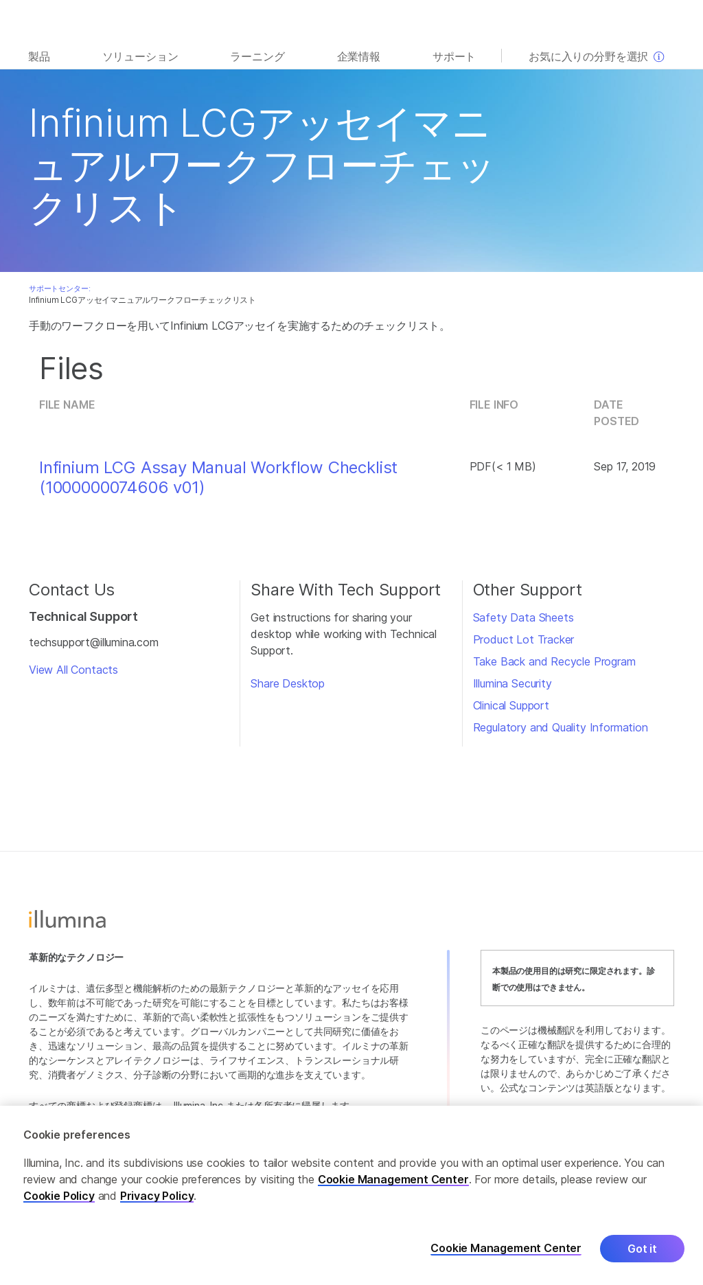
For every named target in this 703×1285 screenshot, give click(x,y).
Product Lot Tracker (524, 639)
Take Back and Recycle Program (554, 661)
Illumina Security (512, 683)
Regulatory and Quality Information (560, 727)
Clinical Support (511, 705)
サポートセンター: (59, 288)
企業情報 (358, 56)
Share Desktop (288, 683)
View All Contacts (73, 669)
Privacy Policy (157, 1198)
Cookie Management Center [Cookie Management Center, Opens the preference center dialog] (505, 1251)
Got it (642, 1251)
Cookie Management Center (393, 1182)
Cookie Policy (59, 1198)
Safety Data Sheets (523, 617)
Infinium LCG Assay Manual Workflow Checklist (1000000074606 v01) (218, 477)
